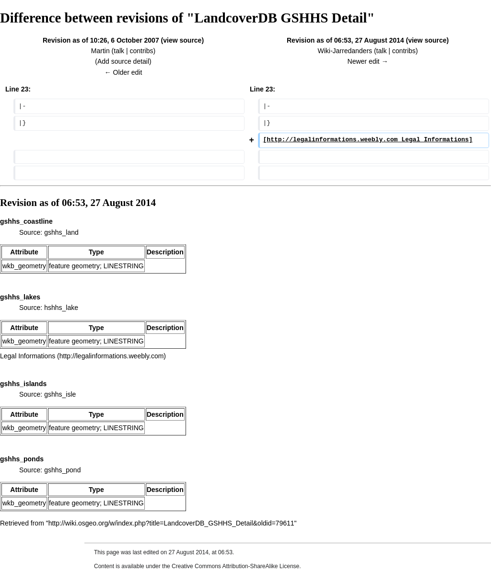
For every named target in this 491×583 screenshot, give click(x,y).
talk (119, 51)
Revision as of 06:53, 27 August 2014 (345, 40)
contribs (141, 51)
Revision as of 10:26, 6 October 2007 (101, 40)
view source (182, 40)
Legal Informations (27, 356)
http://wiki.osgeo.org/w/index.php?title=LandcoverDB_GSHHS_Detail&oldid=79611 (171, 523)
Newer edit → (368, 61)
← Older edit (123, 72)
